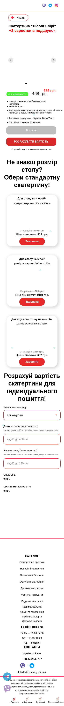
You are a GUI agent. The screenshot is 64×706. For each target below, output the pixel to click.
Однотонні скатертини (32, 581)
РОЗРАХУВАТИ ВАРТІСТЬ (31, 141)
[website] (7, 689)
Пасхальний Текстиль (32, 575)
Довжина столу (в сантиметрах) (20, 426)
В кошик (31, 130)
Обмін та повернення (32, 612)
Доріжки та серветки (32, 588)
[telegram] (7, 676)
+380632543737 (32, 659)
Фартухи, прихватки (32, 594)
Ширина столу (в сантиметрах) (20, 450)
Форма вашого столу (14, 407)
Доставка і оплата (32, 621)
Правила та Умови (32, 606)
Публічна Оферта (32, 616)
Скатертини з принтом (32, 562)
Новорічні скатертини (32, 568)
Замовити (32, 241)
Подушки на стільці (31, 601)
